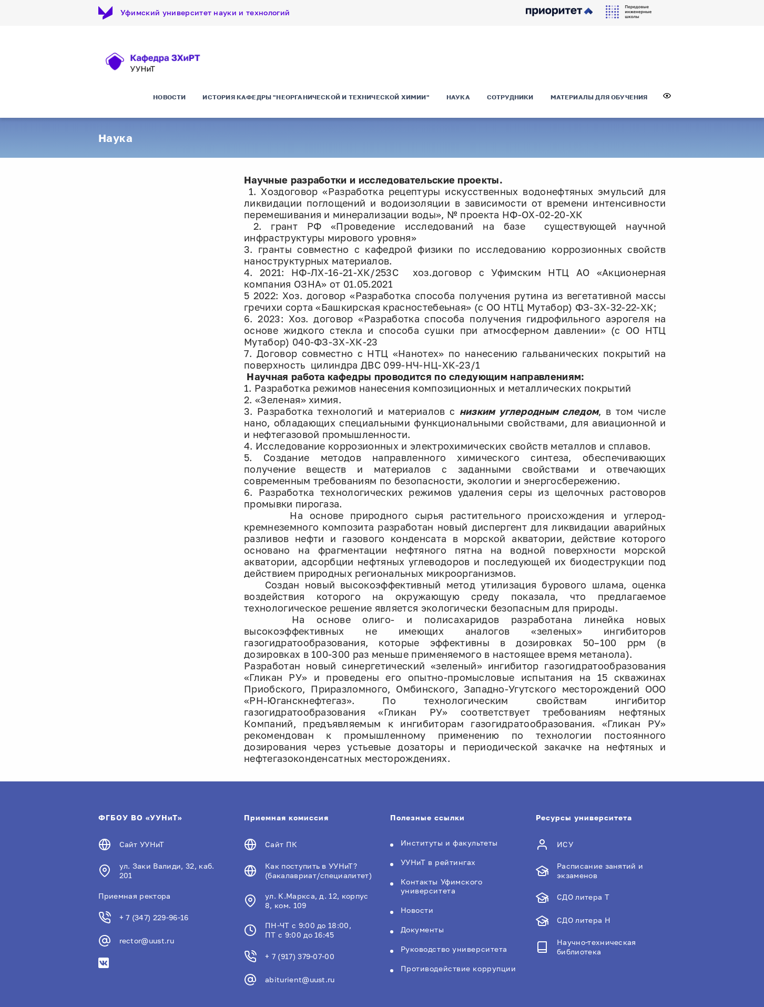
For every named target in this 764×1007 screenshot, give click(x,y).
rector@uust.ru (146, 940)
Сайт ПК (281, 844)
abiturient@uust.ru (300, 979)
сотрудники (510, 97)
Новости (169, 97)
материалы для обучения (599, 97)
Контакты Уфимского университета (442, 886)
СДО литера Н (583, 920)
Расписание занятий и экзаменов (600, 870)
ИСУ (565, 844)
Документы (422, 929)
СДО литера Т (583, 896)
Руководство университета (454, 948)
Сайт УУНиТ (142, 844)
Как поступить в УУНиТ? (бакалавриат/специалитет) (318, 870)
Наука (458, 97)
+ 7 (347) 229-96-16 (154, 917)
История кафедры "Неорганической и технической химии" (315, 97)
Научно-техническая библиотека (596, 947)
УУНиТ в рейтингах (438, 862)
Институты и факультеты (449, 842)
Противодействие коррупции (458, 968)
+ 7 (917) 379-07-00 (299, 956)
